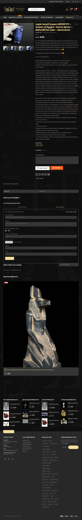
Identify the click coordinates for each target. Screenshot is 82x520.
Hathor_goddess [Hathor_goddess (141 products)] (46, 487)
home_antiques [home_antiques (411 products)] (46, 490)
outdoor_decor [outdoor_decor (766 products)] (45, 498)
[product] (41, 324)
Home (4, 17)
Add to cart (43, 168)
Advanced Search (27, 448)
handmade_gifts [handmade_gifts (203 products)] (53, 482)
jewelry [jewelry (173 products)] (52, 496)
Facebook (36, 174)
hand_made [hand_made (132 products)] (45, 485)
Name (7, 245)
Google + (45, 174)
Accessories (59, 17)
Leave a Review (22, 207)
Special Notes (40, 155)
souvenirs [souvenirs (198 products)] (50, 504)
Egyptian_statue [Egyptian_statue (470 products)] (46, 471)
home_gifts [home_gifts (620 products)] (45, 493)
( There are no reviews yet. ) (50, 32)
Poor (67, 212)
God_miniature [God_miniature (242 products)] (53, 479)
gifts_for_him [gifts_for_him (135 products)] (45, 479)
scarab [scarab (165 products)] (44, 501)
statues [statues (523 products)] (56, 504)
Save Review (9, 258)
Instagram (12, 459)
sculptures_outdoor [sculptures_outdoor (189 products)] (51, 501)
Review (7, 221)
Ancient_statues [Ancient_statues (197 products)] (46, 452)
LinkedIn (42, 174)
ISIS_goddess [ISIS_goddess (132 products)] (45, 496)
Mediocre (69, 212)
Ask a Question (60, 207)
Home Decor (69, 17)
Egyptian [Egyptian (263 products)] (56, 457)
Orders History (26, 446)
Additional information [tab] (10, 184)
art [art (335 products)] (48, 454)
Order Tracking (26, 442)
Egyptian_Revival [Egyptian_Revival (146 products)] (46, 468)
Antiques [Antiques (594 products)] (54, 452)
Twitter (39, 174)
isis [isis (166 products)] (54, 493)
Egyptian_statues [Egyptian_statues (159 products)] (46, 474)
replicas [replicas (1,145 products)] (56, 498)
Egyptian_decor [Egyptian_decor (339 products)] (53, 460)
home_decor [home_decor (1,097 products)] (54, 490)
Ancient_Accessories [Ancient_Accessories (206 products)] (47, 440)
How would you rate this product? (15, 212)
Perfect (75, 212)
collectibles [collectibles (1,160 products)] (52, 454)
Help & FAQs (26, 440)
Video (9, 231)
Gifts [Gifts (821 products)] (53, 476)
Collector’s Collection (15, 17)
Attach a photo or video (11, 228)
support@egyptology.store (10, 450)
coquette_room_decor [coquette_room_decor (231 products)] (47, 457)
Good (73, 212)
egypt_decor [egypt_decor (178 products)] (55, 474)
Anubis (5, 368)
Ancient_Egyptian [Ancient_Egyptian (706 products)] (46, 449)
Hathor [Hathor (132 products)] (51, 485)
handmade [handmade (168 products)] (45, 482)
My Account (26, 450)
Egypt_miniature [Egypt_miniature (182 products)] (46, 476)
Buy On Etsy (56, 168)
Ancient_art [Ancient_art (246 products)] (45, 443)
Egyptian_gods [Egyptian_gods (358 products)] (45, 465)
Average (71, 212)
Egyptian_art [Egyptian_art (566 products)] (45, 460)
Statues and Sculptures (31, 17)
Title (9, 215)
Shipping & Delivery (28, 444)
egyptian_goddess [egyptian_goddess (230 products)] (46, 463)
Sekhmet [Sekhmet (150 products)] (44, 504)
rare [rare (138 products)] (52, 498)
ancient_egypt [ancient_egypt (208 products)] (45, 446)
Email (48, 174)
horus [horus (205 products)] (50, 493)
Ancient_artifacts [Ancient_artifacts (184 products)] (53, 443)
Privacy (24, 452)
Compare (40, 178)
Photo (6, 231)
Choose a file (9, 240)
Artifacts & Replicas (47, 17)
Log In (67, 1)
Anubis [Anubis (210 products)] (43, 454)
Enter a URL (11, 234)
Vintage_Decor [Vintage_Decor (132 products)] (45, 507)
